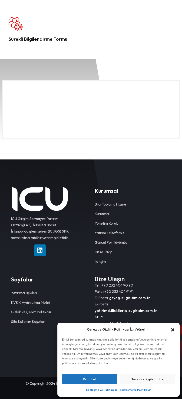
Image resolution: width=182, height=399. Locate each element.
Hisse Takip (104, 252)
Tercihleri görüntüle (147, 379)
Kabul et (89, 379)
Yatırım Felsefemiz (109, 232)
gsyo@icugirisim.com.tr (129, 297)
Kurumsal (102, 213)
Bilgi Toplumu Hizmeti (111, 204)
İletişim (100, 261)
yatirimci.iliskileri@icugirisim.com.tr (126, 310)
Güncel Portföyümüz (111, 242)
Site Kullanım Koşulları (28, 321)
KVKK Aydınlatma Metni (30, 302)
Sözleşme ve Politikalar (101, 390)
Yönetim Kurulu (107, 223)
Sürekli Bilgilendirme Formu (38, 39)
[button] (172, 329)
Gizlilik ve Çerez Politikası (31, 312)
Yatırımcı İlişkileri (24, 293)
